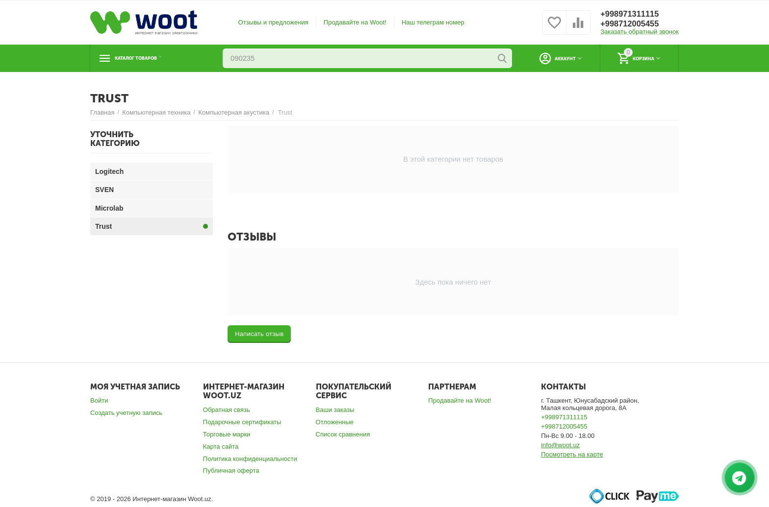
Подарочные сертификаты (242, 422)
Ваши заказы (335, 409)
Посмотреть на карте (572, 454)
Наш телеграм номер (433, 22)
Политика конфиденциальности (250, 458)
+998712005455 (632, 24)
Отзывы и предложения (273, 22)
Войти (99, 400)
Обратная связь (226, 409)
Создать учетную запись (126, 412)
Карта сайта (221, 446)
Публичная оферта (231, 470)
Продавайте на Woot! (355, 22)
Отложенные (335, 422)
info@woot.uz (560, 445)
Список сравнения (343, 434)
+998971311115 (632, 14)
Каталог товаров (150, 58)
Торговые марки (227, 434)
